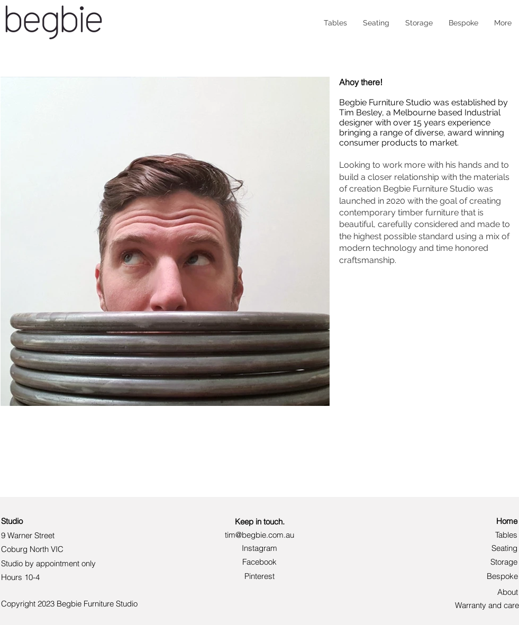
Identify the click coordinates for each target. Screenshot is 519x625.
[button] (259, 561)
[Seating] (496, 548)
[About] (502, 592)
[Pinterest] (259, 576)
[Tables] (499, 534)
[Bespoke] (494, 576)
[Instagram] (259, 548)
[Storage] (496, 561)
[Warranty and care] (486, 605)
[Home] (499, 521)
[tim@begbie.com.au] (259, 534)
